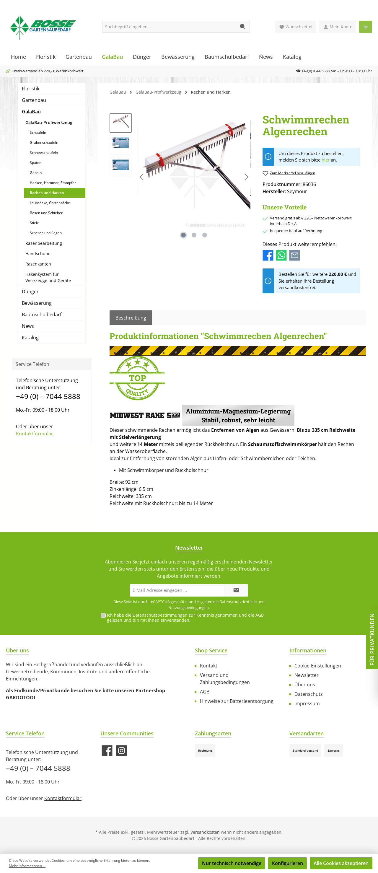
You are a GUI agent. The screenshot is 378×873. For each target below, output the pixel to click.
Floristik (30, 88)
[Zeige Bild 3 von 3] (204, 235)
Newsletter (306, 675)
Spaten (35, 162)
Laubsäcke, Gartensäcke (50, 202)
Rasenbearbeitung (43, 243)
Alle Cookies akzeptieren (341, 863)
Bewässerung (37, 303)
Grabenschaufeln (44, 142)
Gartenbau (34, 100)
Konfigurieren (287, 863)
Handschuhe (37, 253)
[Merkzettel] (295, 27)
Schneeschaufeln (44, 152)
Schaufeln (38, 132)
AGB (259, 615)
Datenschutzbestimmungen (160, 615)
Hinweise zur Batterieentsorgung (236, 701)
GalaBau (31, 111)
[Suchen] (243, 27)
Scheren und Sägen (46, 232)
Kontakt (208, 665)
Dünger (30, 291)
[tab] (131, 317)
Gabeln (36, 172)
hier (326, 160)
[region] (180, 176)
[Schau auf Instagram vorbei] (121, 750)
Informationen (307, 650)
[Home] (18, 57)
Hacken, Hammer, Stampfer (53, 182)
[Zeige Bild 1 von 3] (183, 235)
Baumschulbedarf (41, 314)
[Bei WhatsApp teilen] (281, 255)
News (28, 326)
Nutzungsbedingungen (188, 607)
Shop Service (211, 650)
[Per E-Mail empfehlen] (294, 255)
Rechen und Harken (47, 192)
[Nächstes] (246, 176)
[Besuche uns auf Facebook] (107, 750)
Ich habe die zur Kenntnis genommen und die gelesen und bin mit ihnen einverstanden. (185, 617)
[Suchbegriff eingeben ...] (169, 27)
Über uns (304, 684)
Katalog (30, 337)
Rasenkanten (38, 264)
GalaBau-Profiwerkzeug (48, 122)
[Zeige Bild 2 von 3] (194, 235)
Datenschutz (308, 694)
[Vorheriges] (142, 176)
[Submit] (236, 590)
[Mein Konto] (337, 27)
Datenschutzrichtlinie (238, 601)
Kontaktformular (34, 433)
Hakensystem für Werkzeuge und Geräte (48, 277)
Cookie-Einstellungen (317, 665)
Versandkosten (205, 832)
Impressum (307, 703)
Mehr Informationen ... (27, 865)
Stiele (34, 222)
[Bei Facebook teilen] (268, 255)
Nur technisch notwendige (231, 863)
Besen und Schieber (46, 212)
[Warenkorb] (365, 27)
